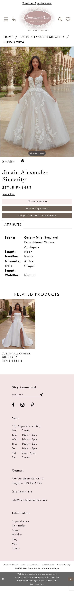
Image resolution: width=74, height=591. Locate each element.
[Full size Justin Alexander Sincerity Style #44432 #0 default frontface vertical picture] (37, 102)
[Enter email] (27, 399)
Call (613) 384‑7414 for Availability (37, 219)
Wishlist (17, 539)
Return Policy (63, 569)
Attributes (13, 228)
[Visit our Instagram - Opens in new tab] (22, 409)
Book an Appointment (37, 211)
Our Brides (19, 530)
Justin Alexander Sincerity (42, 37)
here (42, 588)
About (15, 534)
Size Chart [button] (10, 195)
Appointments (20, 525)
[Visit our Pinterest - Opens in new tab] (32, 409)
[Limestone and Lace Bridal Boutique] (37, 18)
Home (8, 37)
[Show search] (60, 19)
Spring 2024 (14, 42)
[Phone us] (14, 19)
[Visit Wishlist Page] (68, 19)
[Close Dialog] (3, 583)
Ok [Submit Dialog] (70, 583)
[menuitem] (6, 19)
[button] (6, 19)
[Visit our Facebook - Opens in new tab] (13, 409)
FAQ (14, 548)
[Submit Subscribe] (41, 399)
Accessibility (48, 569)
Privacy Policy (11, 569)
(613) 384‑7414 (22, 496)
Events (16, 553)
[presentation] (17, 328)
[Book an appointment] (37, 3)
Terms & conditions (30, 569)
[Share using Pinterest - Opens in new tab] (22, 161)
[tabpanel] (37, 102)
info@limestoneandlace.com (29, 504)
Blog (15, 544)
